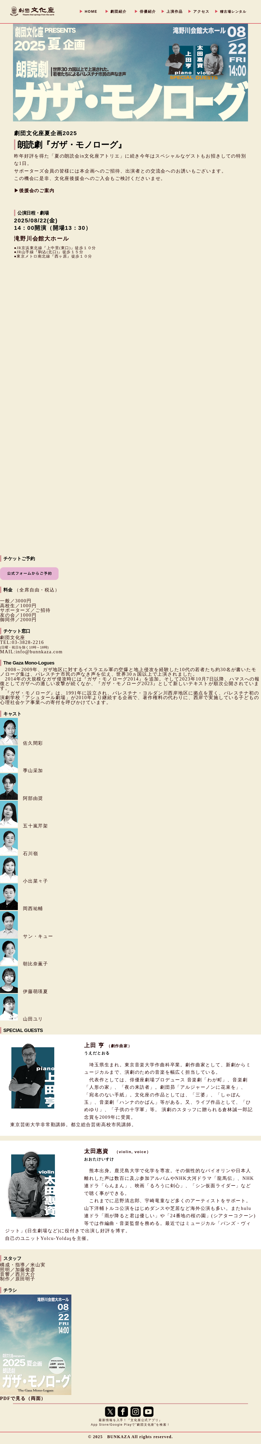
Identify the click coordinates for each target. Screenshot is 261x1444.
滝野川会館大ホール (41, 238)
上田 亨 (108, 1045)
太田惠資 (117, 1151)
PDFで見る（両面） (23, 1398)
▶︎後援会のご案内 (34, 190)
